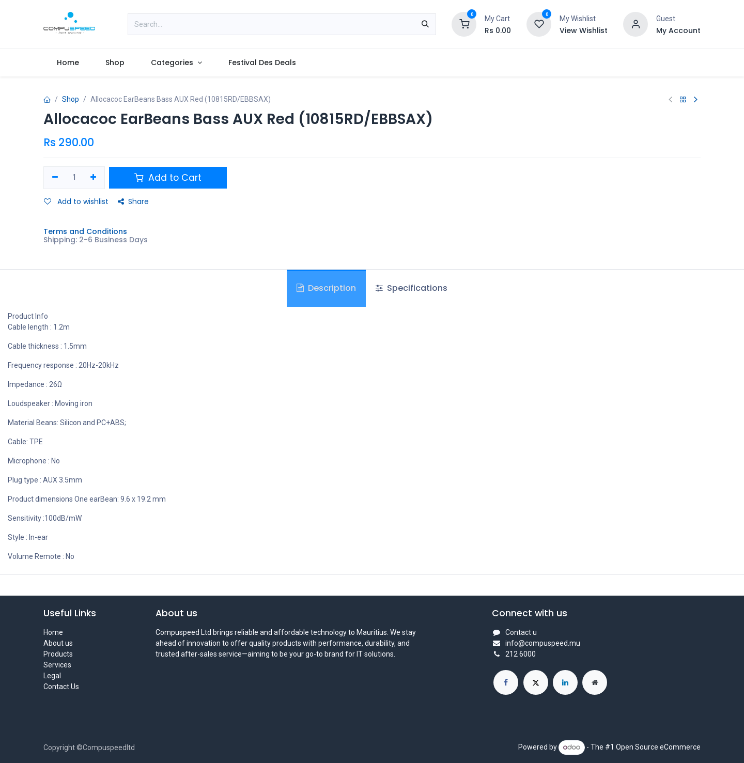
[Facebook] (505, 682)
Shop (70, 99)
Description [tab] (326, 288)
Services (57, 665)
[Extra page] (594, 682)
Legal (52, 676)
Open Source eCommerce (658, 747)
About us (58, 643)
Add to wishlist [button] (76, 201)
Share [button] (133, 201)
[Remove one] (55, 177)
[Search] (425, 24)
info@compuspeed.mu (542, 643)
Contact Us (61, 686)
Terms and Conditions (85, 231)
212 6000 (520, 654)
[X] (535, 682)
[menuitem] (67, 62)
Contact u (521, 632)
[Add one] (93, 177)
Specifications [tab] (411, 288)
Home (53, 632)
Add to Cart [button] (168, 178)
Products (58, 654)
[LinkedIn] (565, 682)
